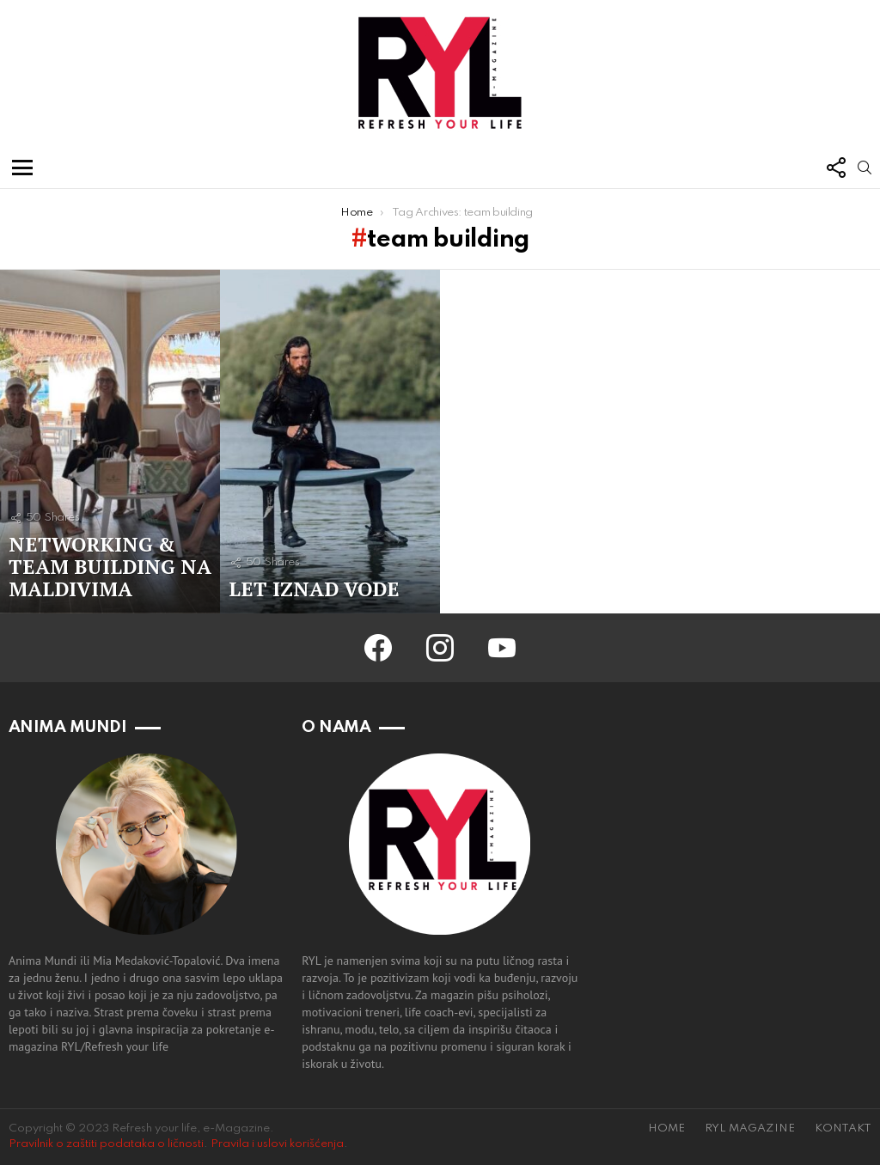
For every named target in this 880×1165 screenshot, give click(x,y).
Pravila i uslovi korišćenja (277, 1144)
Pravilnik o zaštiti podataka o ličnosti (106, 1144)
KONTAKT (843, 1128)
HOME (666, 1128)
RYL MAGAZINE (750, 1128)
